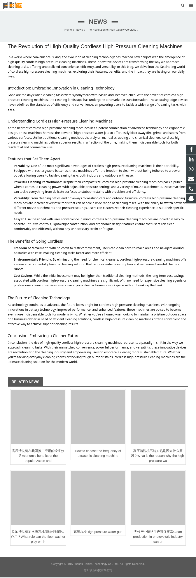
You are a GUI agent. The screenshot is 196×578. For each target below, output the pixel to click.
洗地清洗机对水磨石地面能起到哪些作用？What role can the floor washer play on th (38, 537)
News (98, 22)
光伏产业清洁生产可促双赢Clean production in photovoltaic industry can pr (158, 537)
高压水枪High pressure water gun (98, 532)
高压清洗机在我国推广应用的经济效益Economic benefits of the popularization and (38, 456)
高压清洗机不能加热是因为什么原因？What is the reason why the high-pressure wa (158, 456)
